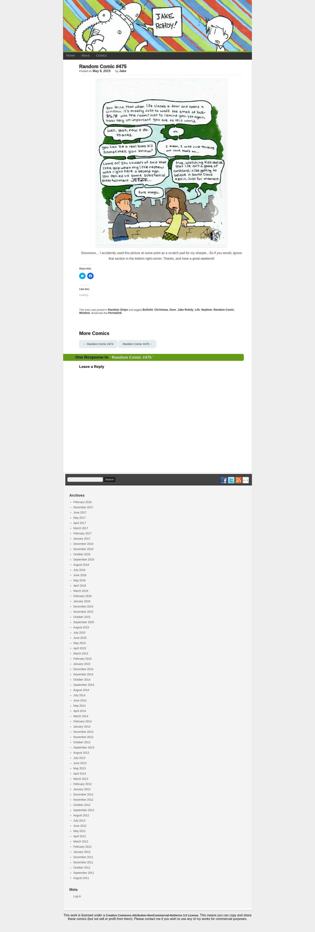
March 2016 (80, 590)
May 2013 (79, 768)
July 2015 (79, 632)
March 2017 (80, 528)
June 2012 (79, 825)
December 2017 (83, 507)
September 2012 (83, 810)
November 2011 (83, 862)
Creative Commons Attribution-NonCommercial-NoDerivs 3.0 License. (152, 915)
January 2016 (81, 601)
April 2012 (79, 836)
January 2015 (81, 664)
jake (122, 71)
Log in (77, 896)
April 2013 (79, 773)
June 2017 (79, 512)
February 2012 (82, 846)
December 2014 (83, 669)
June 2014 (79, 700)
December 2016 (83, 543)
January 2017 (81, 538)
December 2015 (83, 606)
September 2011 (83, 872)
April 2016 (79, 585)
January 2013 (81, 789)
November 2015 (83, 611)
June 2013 (79, 763)
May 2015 (79, 643)
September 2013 (83, 747)
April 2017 (79, 523)
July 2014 (79, 695)
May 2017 (79, 517)
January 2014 (81, 726)
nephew (206, 309)
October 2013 (81, 742)
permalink (115, 312)
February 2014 (82, 721)
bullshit (148, 309)
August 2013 (81, 752)
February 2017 (82, 533)
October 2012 (81, 804)
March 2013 (80, 778)
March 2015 (80, 653)
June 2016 (79, 575)
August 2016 (81, 564)
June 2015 (79, 637)
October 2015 (81, 617)
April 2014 (79, 711)
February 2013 (82, 784)
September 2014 (83, 684)
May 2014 (79, 705)
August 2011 (81, 878)
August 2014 (81, 690)
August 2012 (81, 815)
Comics (101, 55)
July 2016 (79, 570)
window (84, 312)
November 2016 (83, 549)
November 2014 (83, 674)
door (173, 309)
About (85, 55)
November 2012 (83, 799)
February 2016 (82, 596)
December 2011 (83, 857)
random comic (224, 309)
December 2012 (83, 794)
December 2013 (83, 731)
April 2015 (79, 648)
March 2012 (80, 841)
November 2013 (83, 737)
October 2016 (81, 554)
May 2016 (79, 580)
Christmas (161, 309)
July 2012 (79, 820)
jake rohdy (185, 309)
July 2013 (79, 757)
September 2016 (83, 559)
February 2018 (82, 502)
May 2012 (79, 831)
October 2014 (81, 679)
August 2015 (81, 627)
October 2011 (81, 867)
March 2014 (80, 716)
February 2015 (82, 658)
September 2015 (83, 622)
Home (70, 55)
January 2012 (81, 851)
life (197, 309)
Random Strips (118, 309)
